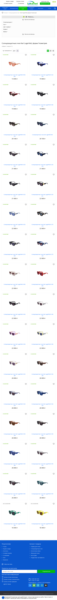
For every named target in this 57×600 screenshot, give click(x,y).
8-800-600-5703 (45, 1)
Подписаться (46, 571)
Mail (41, 585)
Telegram (38, 585)
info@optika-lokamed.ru (34, 576)
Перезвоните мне (45, 3)
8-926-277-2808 (35, 580)
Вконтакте (30, 585)
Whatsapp (34, 585)
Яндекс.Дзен (45, 585)
